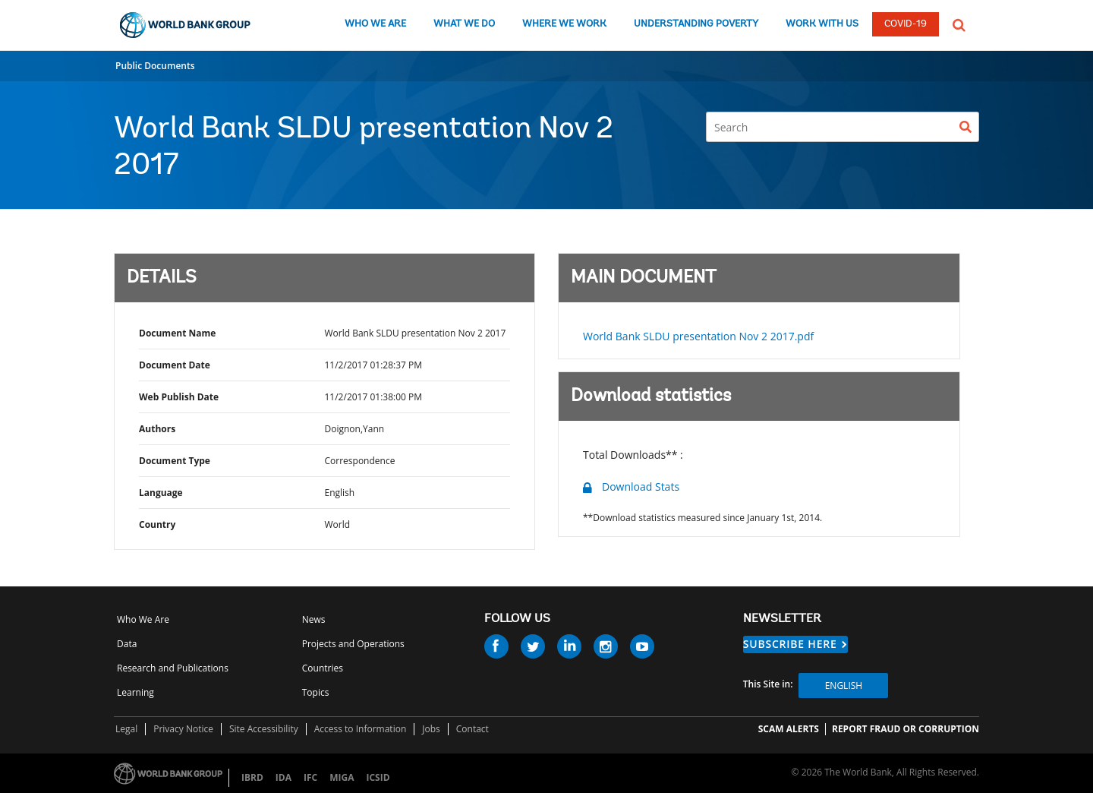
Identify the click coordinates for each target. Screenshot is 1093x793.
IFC (310, 777)
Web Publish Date (179, 396)
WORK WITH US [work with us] (822, 24)
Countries (322, 668)
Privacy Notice (183, 728)
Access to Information (360, 728)
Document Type (174, 460)
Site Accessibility (263, 728)
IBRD (252, 777)
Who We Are (143, 619)
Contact (472, 728)
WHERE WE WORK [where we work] (564, 24)
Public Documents (155, 65)
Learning (135, 692)
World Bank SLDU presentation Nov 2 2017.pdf (698, 336)
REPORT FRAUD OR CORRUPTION (905, 728)
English (843, 685)
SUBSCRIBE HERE (790, 644)
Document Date (174, 365)
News (314, 619)
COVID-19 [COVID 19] (905, 24)
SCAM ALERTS (788, 728)
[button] (959, 23)
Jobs (431, 728)
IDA (283, 777)
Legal (126, 728)
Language (161, 492)
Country (157, 524)
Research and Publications (172, 668)
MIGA (341, 777)
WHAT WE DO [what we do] (464, 24)
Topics (315, 692)
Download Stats (640, 486)
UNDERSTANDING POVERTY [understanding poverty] (696, 24)
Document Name (177, 333)
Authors (157, 428)
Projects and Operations (353, 643)
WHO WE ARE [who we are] (375, 24)
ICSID (377, 777)
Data (127, 643)
